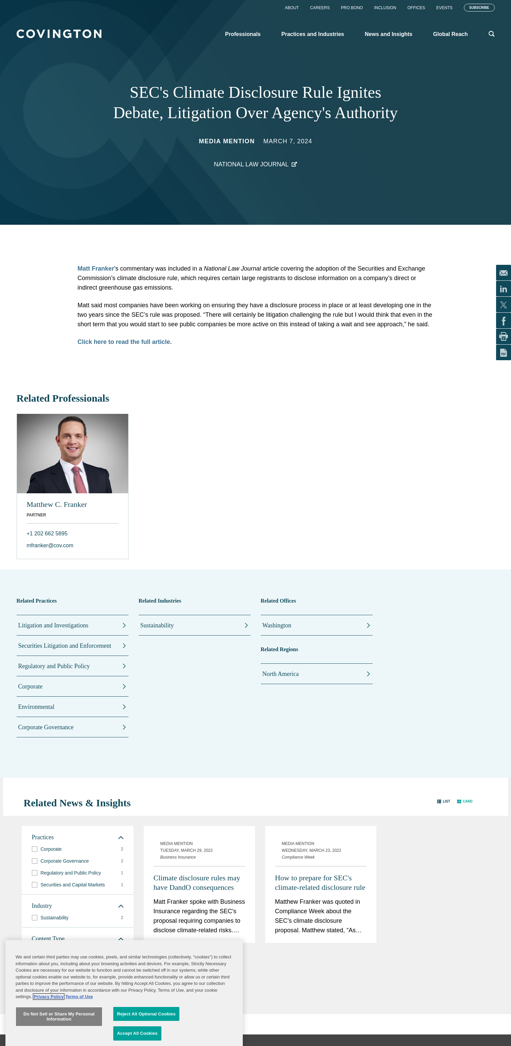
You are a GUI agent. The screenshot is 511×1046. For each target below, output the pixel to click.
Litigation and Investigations (53, 625)
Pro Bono (352, 7)
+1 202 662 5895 (47, 533)
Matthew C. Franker (57, 504)
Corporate (30, 686)
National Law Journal (251, 164)
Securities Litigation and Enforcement (64, 645)
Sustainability (157, 625)
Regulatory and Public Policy (54, 666)
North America (280, 674)
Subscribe (479, 8)
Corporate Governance (46, 727)
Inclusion (385, 7)
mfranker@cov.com (50, 545)
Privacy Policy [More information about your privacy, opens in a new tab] (48, 1035)
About (292, 7)
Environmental (36, 706)
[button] (443, 801)
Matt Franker (96, 268)
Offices (416, 7)
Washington (277, 625)
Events (444, 7)
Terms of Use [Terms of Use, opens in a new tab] (79, 1035)
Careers (320, 7)
